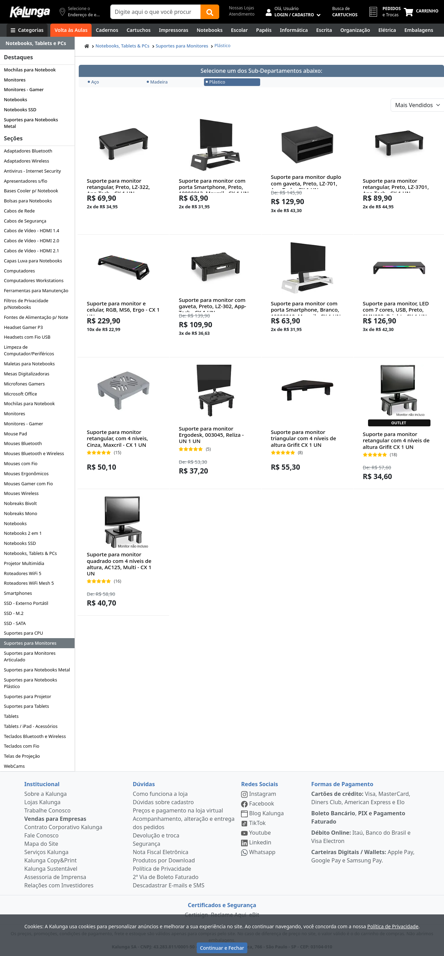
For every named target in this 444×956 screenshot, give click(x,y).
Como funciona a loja (160, 794)
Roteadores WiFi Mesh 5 (29, 583)
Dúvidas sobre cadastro (163, 802)
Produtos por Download (164, 860)
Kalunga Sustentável (50, 868)
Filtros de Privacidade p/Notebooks (26, 303)
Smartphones (18, 593)
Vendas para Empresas (55, 819)
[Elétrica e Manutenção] (387, 30)
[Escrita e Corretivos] (324, 30)
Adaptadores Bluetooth (28, 151)
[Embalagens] (418, 30)
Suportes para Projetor (27, 696)
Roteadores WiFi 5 (22, 573)
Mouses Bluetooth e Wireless (34, 453)
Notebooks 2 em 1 (23, 533)
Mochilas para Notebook (30, 70)
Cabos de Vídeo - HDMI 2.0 (31, 240)
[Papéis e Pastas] (264, 30)
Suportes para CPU (23, 633)
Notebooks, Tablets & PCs (30, 553)
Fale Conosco (41, 835)
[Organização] (355, 30)
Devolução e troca (156, 835)
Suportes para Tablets (26, 706)
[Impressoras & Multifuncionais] (174, 30)
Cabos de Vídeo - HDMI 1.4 (31, 230)
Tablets (11, 716)
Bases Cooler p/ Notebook (31, 191)
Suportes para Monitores (30, 643)
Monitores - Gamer (24, 89)
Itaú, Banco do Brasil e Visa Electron (360, 837)
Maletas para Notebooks (29, 363)
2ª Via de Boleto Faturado (166, 877)
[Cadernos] (107, 30)
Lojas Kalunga (42, 802)
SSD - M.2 (14, 613)
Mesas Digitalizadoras (26, 374)
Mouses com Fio (20, 463)
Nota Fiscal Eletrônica (160, 852)
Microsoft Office (20, 394)
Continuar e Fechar (222, 948)
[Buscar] (209, 12)
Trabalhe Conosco (47, 810)
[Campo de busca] (155, 12)
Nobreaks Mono (20, 513)
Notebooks (15, 99)
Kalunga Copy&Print (50, 860)
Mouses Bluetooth (23, 443)
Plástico (222, 45)
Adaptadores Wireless (26, 161)
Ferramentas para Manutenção (36, 290)
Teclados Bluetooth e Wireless (35, 736)
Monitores (15, 80)
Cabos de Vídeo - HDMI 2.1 (31, 250)
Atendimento (242, 14)
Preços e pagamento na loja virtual (178, 810)
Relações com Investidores (58, 885)
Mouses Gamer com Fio (28, 483)
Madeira (157, 82)
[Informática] (294, 30)
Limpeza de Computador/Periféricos (29, 350)
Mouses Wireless (21, 493)
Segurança (146, 844)
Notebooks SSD (20, 109)
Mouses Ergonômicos (26, 473)
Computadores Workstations (33, 280)
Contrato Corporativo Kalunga (63, 827)
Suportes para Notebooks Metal (31, 122)
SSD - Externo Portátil (26, 603)
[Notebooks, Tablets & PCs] (210, 30)
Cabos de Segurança (25, 221)
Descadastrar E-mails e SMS (169, 885)
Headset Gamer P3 (23, 327)
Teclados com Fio (21, 746)
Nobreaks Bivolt (20, 503)
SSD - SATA (15, 623)
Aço (93, 82)
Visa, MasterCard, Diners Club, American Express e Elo (360, 798)
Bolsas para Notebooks (28, 201)
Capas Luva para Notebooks (33, 261)
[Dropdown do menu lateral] (37, 43)
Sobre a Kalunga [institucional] (45, 794)
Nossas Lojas (241, 8)
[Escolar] (239, 30)
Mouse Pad (15, 434)
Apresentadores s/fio (25, 181)
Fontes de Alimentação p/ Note (36, 317)
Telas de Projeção (22, 756)
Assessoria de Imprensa (55, 877)
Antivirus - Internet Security (32, 171)
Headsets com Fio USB (27, 337)
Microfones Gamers (24, 384)
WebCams (14, 766)
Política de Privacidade (162, 868)
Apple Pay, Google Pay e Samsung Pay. (363, 856)
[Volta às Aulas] (71, 30)
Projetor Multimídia (24, 563)
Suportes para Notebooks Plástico (30, 683)
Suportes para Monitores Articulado (30, 656)
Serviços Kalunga (46, 852)
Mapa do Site (41, 844)
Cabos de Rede (19, 211)
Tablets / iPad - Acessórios (31, 726)
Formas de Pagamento (342, 784)
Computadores (19, 271)
